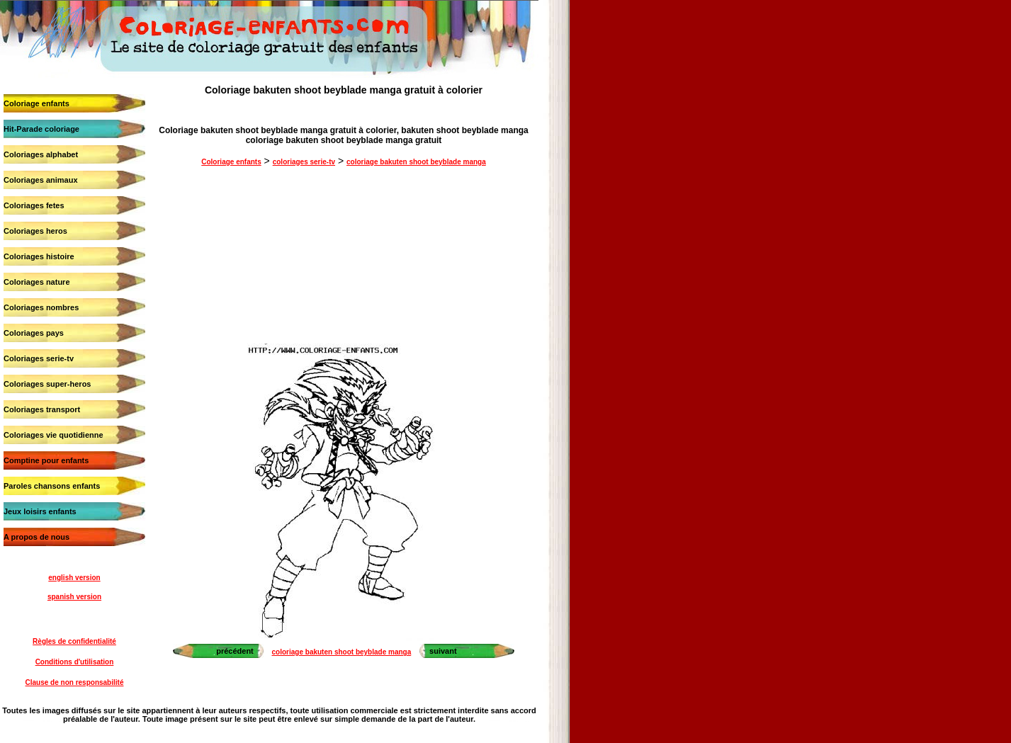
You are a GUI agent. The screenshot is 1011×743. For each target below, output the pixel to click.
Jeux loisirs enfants (40, 511)
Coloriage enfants (36, 103)
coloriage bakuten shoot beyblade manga (416, 162)
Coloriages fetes (34, 205)
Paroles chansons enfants (52, 486)
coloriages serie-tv (304, 162)
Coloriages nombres (41, 307)
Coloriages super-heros (47, 384)
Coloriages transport (42, 409)
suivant (443, 651)
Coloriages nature (37, 282)
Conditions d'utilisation (74, 662)
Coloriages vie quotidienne (53, 435)
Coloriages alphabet (41, 154)
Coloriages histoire (39, 256)
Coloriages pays (34, 333)
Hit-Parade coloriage (41, 129)
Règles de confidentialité (74, 641)
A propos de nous (36, 537)
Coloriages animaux (41, 180)
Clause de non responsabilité (75, 682)
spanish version (74, 597)
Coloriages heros (35, 231)
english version (74, 578)
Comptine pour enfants (46, 460)
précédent (235, 651)
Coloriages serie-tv (39, 358)
